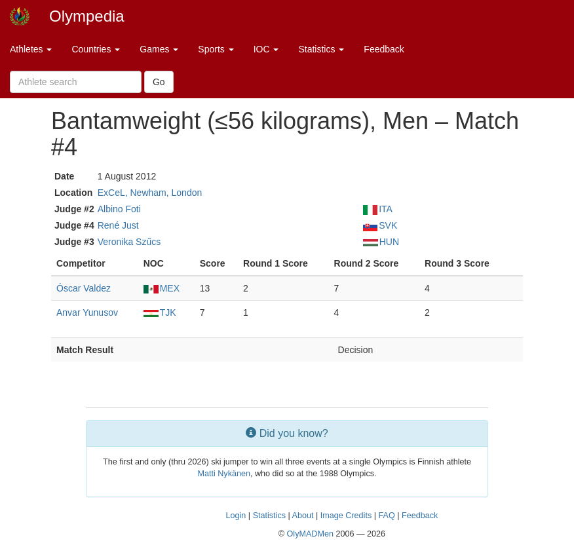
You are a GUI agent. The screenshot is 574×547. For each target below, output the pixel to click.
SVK (380, 225)
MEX (162, 288)
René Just (118, 225)
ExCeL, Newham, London (150, 192)
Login (236, 515)
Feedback (384, 49)
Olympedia (86, 16)
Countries (95, 49)
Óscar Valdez (83, 288)
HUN (381, 241)
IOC (266, 49)
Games (159, 49)
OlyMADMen (310, 533)
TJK (160, 312)
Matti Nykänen (223, 473)
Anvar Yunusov (87, 312)
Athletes (31, 49)
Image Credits (346, 515)
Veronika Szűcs (129, 241)
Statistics (321, 49)
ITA (377, 209)
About (303, 515)
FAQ (386, 515)
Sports (215, 49)
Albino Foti (119, 209)
